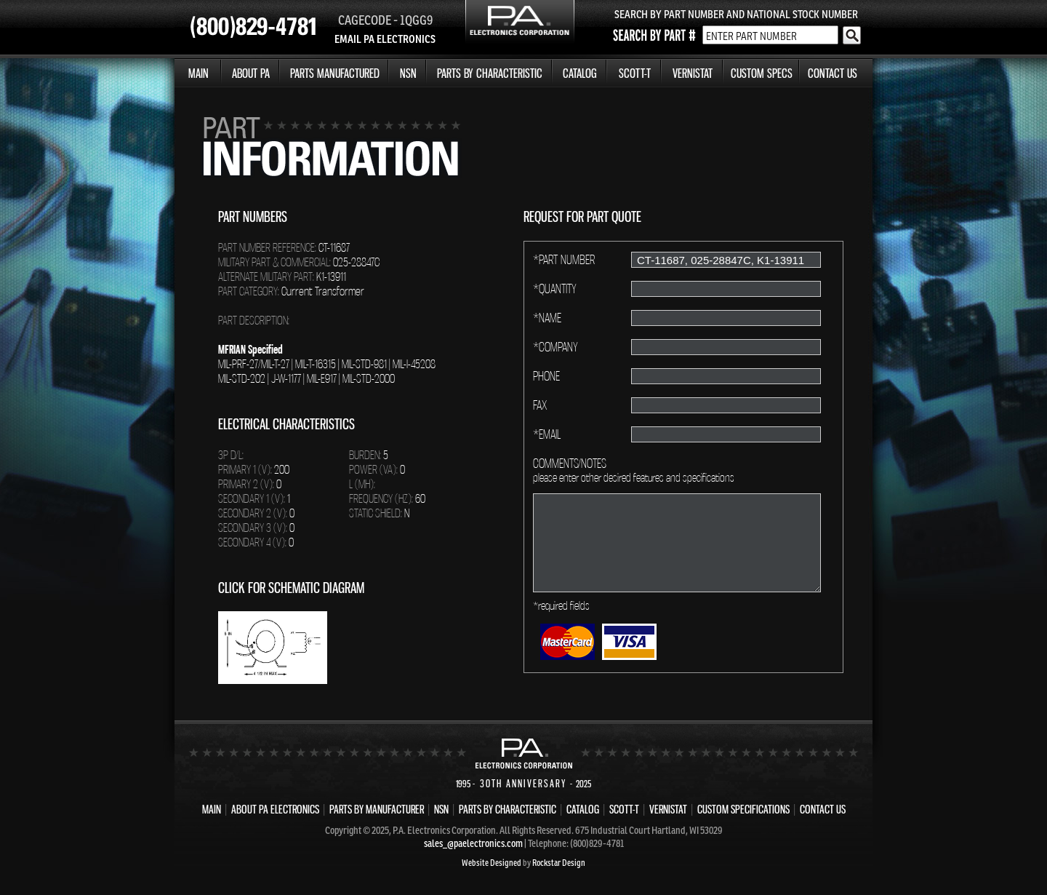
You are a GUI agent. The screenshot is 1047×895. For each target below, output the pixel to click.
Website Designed (491, 862)
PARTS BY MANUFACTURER (376, 809)
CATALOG (580, 73)
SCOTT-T (635, 73)
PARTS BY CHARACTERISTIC (489, 73)
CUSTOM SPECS (762, 73)
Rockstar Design (558, 862)
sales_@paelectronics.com (473, 843)
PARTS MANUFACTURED (335, 73)
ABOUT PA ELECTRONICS (275, 809)
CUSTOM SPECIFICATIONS (743, 809)
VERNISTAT (693, 73)
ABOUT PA (251, 73)
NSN (408, 73)
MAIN (198, 73)
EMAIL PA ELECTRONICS (385, 39)
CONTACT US (832, 73)
